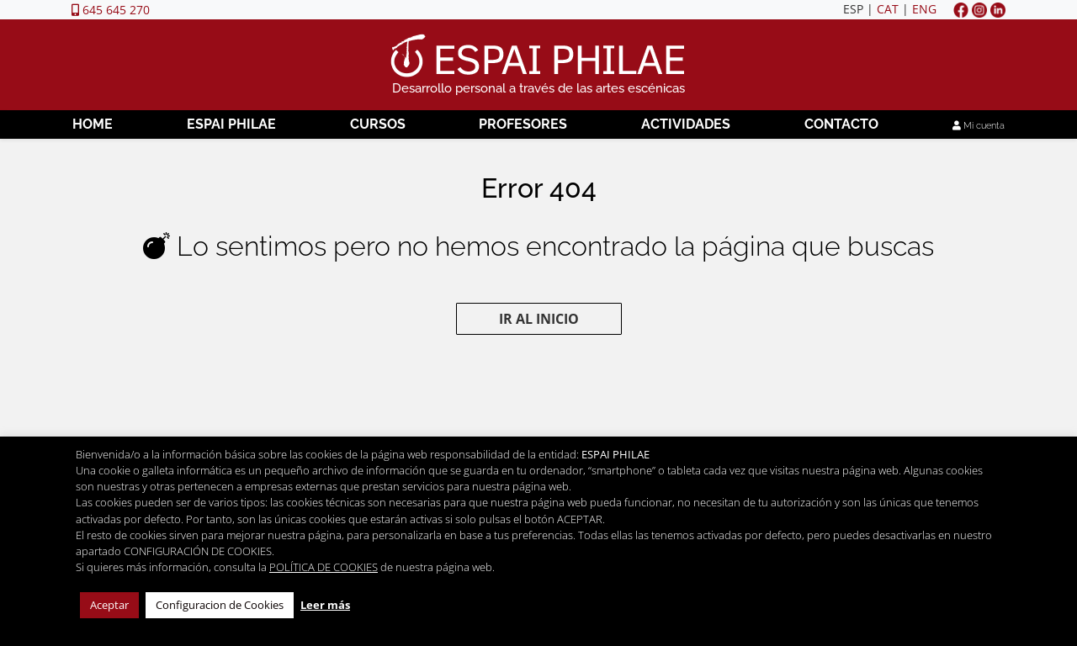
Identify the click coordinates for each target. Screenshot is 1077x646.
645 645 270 (111, 10)
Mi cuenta (978, 125)
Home (92, 124)
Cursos (378, 124)
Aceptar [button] (109, 604)
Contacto (841, 124)
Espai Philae (231, 124)
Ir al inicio (539, 319)
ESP (853, 9)
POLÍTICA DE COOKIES (323, 567)
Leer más (325, 604)
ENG (924, 9)
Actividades (685, 124)
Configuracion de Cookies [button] (220, 604)
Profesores (523, 124)
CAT (888, 9)
